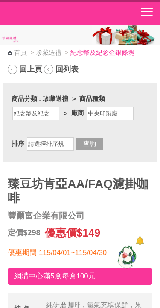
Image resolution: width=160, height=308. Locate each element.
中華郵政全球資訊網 (53, 13)
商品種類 (92, 98)
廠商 (77, 112)
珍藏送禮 (48, 52)
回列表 (67, 69)
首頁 (20, 52)
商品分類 (24, 98)
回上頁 (30, 69)
